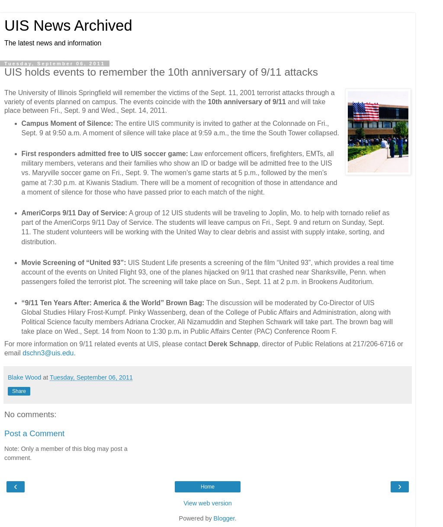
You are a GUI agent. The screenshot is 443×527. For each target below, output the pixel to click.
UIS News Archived (68, 25)
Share (19, 391)
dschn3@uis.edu (48, 353)
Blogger (224, 518)
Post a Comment (34, 433)
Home (208, 487)
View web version (207, 503)
